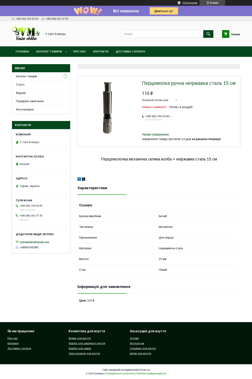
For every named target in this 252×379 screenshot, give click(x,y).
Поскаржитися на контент (119, 373)
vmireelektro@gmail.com (34, 241)
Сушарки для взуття (143, 348)
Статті (20, 84)
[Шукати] (208, 34)
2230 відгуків (189, 2)
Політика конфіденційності (151, 373)
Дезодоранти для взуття (84, 353)
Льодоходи (137, 343)
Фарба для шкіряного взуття (87, 343)
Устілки (134, 338)
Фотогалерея (25, 109)
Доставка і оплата (130, 51)
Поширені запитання (30, 101)
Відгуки (21, 92)
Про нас (79, 51)
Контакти (100, 51)
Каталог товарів (49, 51)
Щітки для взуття (140, 353)
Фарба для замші (80, 348)
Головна (22, 51)
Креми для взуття (80, 338)
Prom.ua (145, 369)
